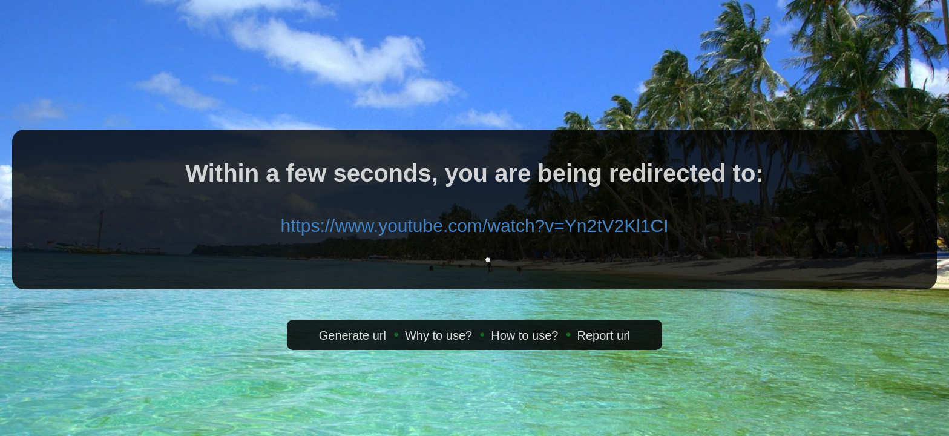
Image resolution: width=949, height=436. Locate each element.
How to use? (524, 335)
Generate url (352, 335)
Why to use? (438, 335)
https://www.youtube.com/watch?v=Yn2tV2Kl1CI (474, 226)
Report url (603, 335)
